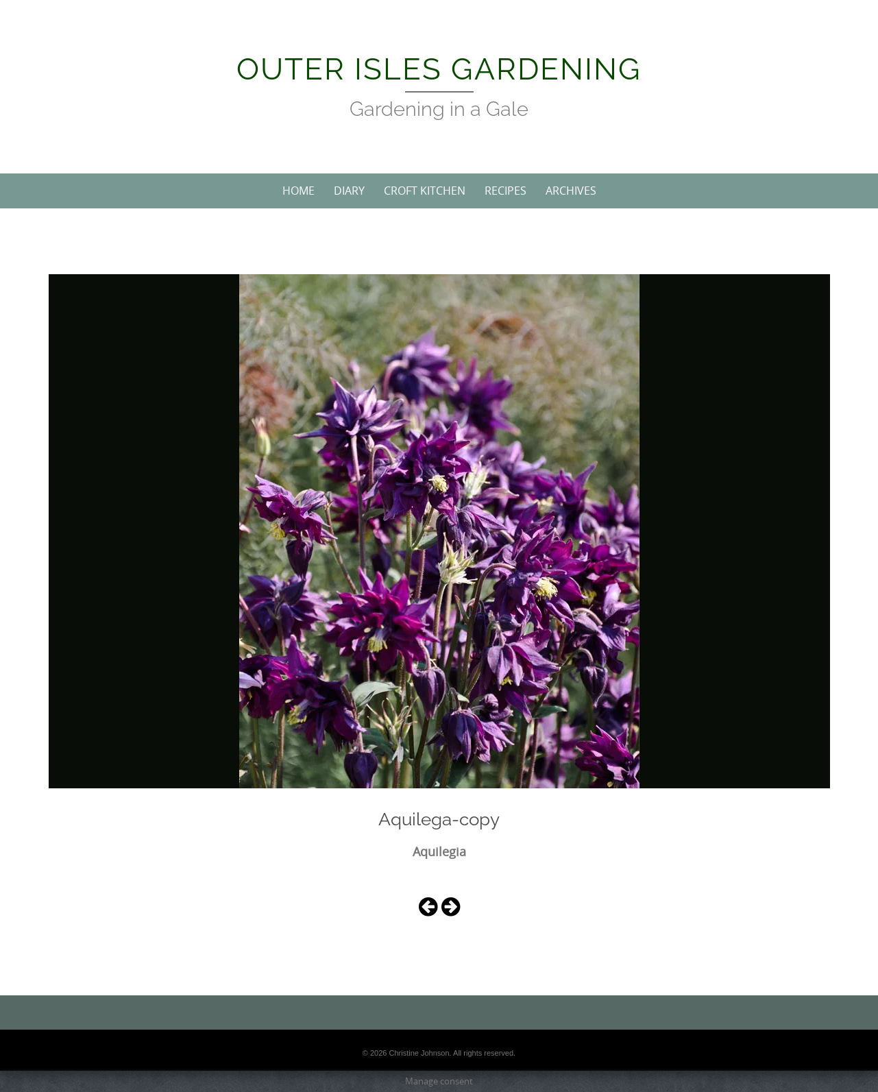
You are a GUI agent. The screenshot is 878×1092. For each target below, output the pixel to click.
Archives (571, 190)
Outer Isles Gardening (439, 68)
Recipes (505, 190)
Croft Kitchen (424, 190)
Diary (349, 190)
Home (298, 190)
